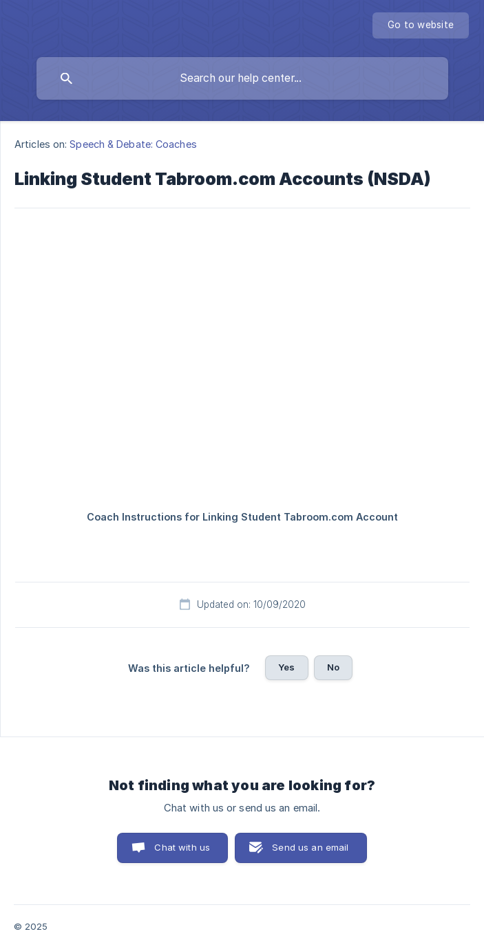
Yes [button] (286, 667)
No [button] (333, 667)
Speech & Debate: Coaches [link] (133, 144)
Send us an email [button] (310, 847)
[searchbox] (242, 78)
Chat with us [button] (182, 847)
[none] (420, 25)
